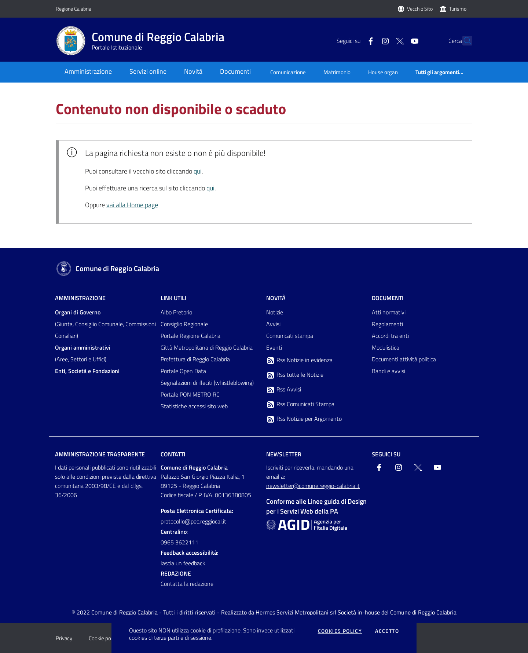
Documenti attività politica (404, 359)
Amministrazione (80, 297)
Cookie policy (103, 638)
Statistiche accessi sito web (194, 406)
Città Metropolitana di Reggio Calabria (207, 347)
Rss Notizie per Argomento (304, 419)
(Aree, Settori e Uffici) (82, 353)
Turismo (457, 8)
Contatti (173, 454)
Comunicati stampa (289, 335)
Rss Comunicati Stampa (300, 404)
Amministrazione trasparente (100, 454)
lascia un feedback (183, 563)
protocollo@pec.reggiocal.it (193, 521)
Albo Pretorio (176, 312)
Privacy (64, 638)
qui (198, 171)
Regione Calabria (73, 8)
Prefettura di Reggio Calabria (195, 359)
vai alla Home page (132, 205)
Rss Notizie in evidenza (299, 360)
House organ (383, 72)
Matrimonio (337, 72)
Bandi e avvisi (388, 370)
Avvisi (273, 324)
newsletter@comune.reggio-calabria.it (313, 485)
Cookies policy (340, 631)
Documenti (387, 297)
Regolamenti (387, 324)
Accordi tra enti (390, 335)
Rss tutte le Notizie (294, 375)
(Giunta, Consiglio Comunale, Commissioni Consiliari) (105, 324)
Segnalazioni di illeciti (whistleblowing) (207, 382)
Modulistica (385, 347)
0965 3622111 (179, 542)
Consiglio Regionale (184, 324)
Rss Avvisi (283, 389)
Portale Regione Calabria (190, 335)
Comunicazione (288, 72)
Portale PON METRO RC (190, 394)
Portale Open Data (183, 370)
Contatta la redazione (187, 583)
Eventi (274, 347)
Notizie (274, 312)
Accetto (387, 631)
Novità (276, 297)
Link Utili (173, 297)
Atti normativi (389, 312)
